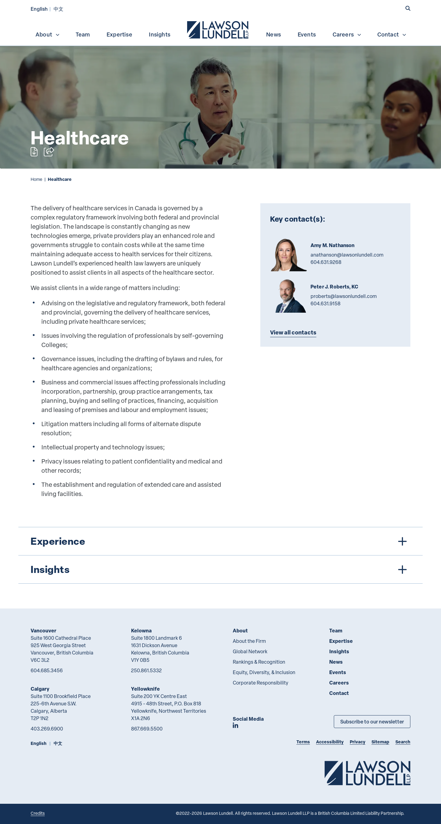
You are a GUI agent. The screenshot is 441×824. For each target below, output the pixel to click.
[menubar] (220, 29)
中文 (58, 8)
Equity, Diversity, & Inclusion (264, 672)
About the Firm (249, 641)
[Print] (34, 151)
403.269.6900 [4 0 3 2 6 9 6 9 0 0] (47, 728)
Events (307, 34)
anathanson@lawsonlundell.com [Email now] (347, 254)
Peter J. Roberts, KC (334, 286)
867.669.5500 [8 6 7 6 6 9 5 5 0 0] (147, 728)
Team (83, 34)
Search (402, 741)
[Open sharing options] (49, 151)
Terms (303, 741)
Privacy (357, 741)
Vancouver (43, 630)
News (273, 34)
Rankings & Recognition (259, 661)
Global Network (250, 651)
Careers (347, 34)
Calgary (40, 688)
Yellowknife (145, 688)
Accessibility (330, 741)
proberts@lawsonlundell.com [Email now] (344, 296)
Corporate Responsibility (260, 682)
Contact (392, 34)
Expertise (119, 34)
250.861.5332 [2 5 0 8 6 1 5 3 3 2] (146, 670)
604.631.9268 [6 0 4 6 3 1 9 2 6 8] (326, 262)
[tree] (220, 555)
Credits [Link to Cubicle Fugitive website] (38, 813)
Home (36, 179)
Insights (159, 34)
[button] (407, 8)
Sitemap (380, 741)
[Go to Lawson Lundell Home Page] (367, 773)
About (48, 34)
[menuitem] (218, 29)
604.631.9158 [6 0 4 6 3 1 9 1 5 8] (326, 303)
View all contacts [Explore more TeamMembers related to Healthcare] (293, 332)
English (39, 8)
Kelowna (141, 630)
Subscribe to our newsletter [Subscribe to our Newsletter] (372, 721)
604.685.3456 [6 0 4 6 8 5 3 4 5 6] (47, 670)
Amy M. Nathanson (333, 245)
